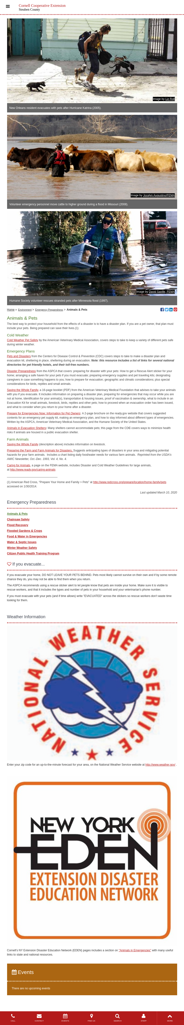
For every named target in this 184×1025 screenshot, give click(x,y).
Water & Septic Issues (22, 542)
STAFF (144, 1018)
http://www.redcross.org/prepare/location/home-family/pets (129, 482)
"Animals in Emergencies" (135, 950)
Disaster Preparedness (21, 371)
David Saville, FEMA (162, 291)
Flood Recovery (17, 525)
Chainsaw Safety (18, 519)
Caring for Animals (18, 465)
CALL (13, 1018)
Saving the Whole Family (22, 390)
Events (23, 972)
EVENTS (65, 1018)
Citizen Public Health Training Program (33, 553)
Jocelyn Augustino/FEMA (159, 195)
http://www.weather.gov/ (160, 764)
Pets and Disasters (19, 356)
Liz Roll (170, 99)
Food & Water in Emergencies (27, 536)
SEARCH (117, 1018)
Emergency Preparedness (49, 310)
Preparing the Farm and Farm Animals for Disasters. (40, 450)
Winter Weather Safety (22, 547)
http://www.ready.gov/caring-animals (33, 469)
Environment (25, 310)
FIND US (91, 1018)
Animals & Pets (17, 513)
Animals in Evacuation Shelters (26, 428)
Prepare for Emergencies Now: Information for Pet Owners (44, 413)
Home (11, 309)
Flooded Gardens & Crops (24, 530)
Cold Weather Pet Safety (22, 340)
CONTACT (39, 1018)
